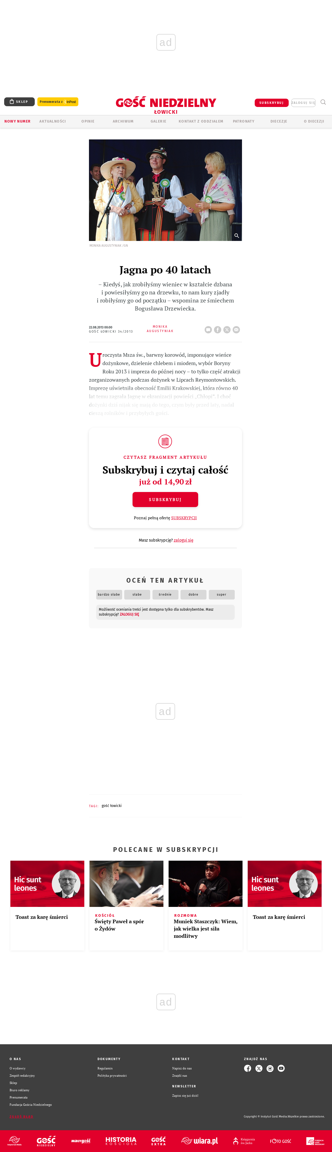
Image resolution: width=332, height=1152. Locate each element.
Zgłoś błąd (21, 1117)
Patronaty (244, 121)
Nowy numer (17, 121)
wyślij (237, 328)
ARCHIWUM (123, 121)
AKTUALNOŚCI (52, 121)
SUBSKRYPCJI (184, 518)
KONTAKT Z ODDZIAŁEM (201, 121)
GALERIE (159, 121)
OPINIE (87, 121)
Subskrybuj (165, 499)
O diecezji (314, 121)
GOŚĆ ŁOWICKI (112, 806)
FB (218, 328)
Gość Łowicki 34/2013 (111, 331)
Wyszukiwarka (323, 102)
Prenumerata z (58, 102)
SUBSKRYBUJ (271, 103)
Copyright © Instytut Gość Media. (266, 1116)
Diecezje (279, 121)
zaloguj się (303, 103)
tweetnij (228, 328)
